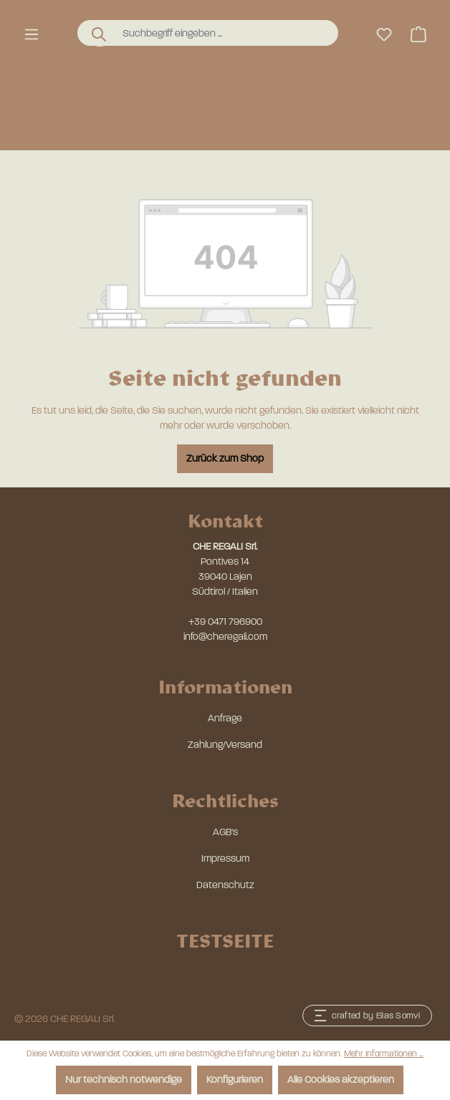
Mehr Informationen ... (383, 1053)
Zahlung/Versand (225, 745)
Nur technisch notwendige (123, 1080)
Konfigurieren (234, 1080)
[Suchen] (99, 34)
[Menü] (31, 34)
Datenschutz (225, 885)
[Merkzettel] (384, 34)
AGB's (225, 832)
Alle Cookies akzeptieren (340, 1080)
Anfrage (225, 718)
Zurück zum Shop (225, 458)
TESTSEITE (225, 940)
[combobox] (221, 33)
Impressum (225, 858)
